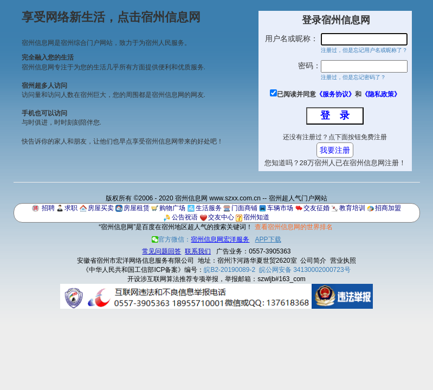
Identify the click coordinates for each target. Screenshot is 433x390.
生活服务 (209, 208)
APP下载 (268, 239)
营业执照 (343, 260)
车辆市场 (280, 208)
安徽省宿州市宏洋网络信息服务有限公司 (135, 260)
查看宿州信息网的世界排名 (294, 227)
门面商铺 (244, 208)
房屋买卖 (101, 208)
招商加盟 (388, 208)
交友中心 (221, 217)
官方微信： (201, 239)
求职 (70, 208)
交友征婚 (316, 208)
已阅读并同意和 (338, 94)
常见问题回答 (161, 251)
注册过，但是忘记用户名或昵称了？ (364, 50)
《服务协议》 (335, 94)
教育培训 (352, 208)
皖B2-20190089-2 (229, 270)
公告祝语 (185, 217)
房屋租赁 (137, 208)
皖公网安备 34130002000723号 (305, 270)
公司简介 (313, 260)
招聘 (48, 208)
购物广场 (172, 208)
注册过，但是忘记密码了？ (353, 77)
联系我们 (198, 251)
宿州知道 (256, 217)
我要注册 (335, 150)
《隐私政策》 (380, 94)
